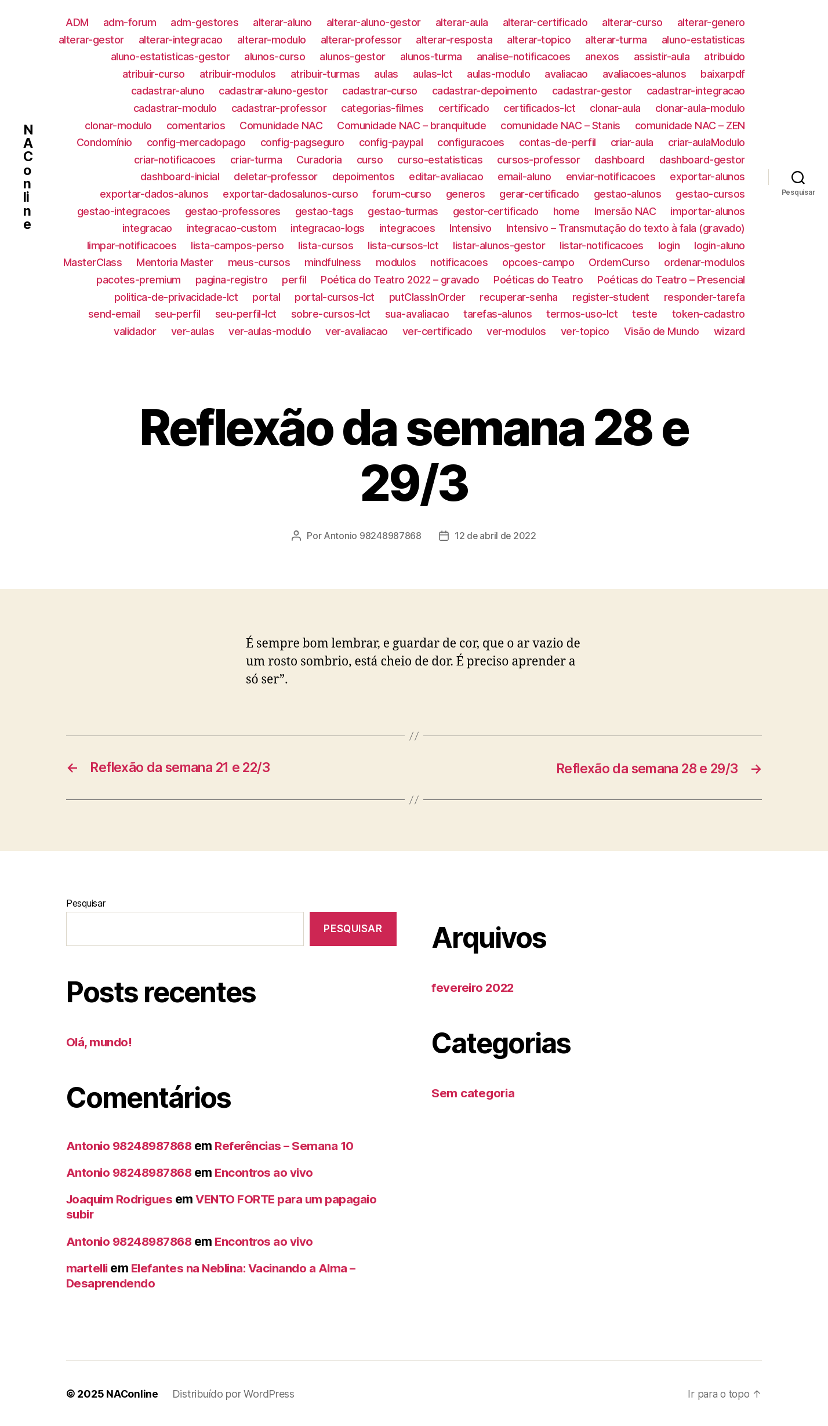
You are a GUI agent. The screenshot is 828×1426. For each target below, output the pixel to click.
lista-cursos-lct (403, 245)
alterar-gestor (91, 40)
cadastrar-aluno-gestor (273, 91)
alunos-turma (431, 56)
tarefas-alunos (497, 314)
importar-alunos (707, 211)
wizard (729, 331)
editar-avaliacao (446, 176)
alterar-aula (461, 22)
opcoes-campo (538, 262)
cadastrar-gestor (592, 91)
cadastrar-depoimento (485, 91)
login (669, 245)
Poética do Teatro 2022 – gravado (400, 280)
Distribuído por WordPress (234, 1393)
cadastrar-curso (379, 91)
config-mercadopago (196, 142)
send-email (114, 314)
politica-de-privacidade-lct (176, 297)
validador (135, 331)
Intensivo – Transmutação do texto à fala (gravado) (625, 228)
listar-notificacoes (602, 245)
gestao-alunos (628, 194)
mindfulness (332, 262)
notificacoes (459, 262)
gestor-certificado (496, 211)
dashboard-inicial (180, 176)
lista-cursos (325, 245)
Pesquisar (86, 903)
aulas (386, 74)
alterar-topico (539, 40)
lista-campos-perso (237, 245)
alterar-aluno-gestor (373, 22)
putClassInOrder (427, 297)
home (566, 211)
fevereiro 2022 (474, 987)
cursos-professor (538, 160)
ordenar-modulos (704, 262)
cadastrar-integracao (696, 91)
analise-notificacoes (524, 56)
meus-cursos (259, 262)
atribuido (724, 56)
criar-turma (256, 160)
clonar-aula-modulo (700, 108)
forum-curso (401, 194)
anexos (602, 56)
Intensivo (470, 228)
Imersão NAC (625, 211)
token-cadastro (708, 314)
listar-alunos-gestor (499, 245)
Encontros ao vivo (271, 1172)
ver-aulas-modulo (269, 331)
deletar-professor (276, 176)
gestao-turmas (403, 211)
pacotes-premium (138, 280)
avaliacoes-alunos (644, 74)
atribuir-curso (153, 74)
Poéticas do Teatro (538, 280)
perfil (294, 280)
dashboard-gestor (702, 160)
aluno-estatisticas (703, 40)
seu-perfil (178, 314)
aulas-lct (433, 74)
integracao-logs (327, 228)
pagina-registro (231, 280)
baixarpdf (722, 74)
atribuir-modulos (237, 74)
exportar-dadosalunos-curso (290, 194)
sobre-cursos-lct (331, 314)
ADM (77, 22)
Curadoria (319, 160)
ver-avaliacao (356, 331)
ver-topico (585, 331)
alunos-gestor (352, 56)
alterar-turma (616, 40)
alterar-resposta (454, 40)
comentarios (196, 125)
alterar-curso (632, 22)
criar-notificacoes (175, 160)
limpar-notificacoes (132, 245)
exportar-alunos (707, 176)
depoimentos (363, 176)
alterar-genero (711, 22)
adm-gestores (204, 22)
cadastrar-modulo (175, 108)
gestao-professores (233, 211)
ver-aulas (193, 331)
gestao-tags (324, 211)
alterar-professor (361, 40)
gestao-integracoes (123, 211)
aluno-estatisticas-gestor (170, 56)
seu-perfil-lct (246, 314)
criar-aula (632, 142)
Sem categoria (474, 1092)
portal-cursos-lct (335, 297)
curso (370, 160)
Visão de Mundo (661, 331)
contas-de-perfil (557, 142)
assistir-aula (662, 56)
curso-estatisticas (439, 160)
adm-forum (130, 22)
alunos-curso (274, 56)
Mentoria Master (174, 262)
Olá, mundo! (99, 1041)
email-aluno (524, 176)
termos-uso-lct (582, 314)
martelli (88, 1267)
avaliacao (566, 74)
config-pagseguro (302, 142)
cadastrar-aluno (168, 91)
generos (465, 194)
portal (266, 297)
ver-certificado (437, 331)
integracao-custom (232, 228)
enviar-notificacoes (611, 176)
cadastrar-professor (279, 108)
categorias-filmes (382, 108)
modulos (396, 262)
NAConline (28, 176)
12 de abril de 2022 (495, 535)
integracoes (407, 228)
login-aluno (719, 245)
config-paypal (391, 142)
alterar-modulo (271, 40)
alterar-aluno (282, 22)
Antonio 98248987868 (372, 535)
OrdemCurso (619, 262)
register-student (610, 297)
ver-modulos (516, 331)
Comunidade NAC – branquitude (411, 125)
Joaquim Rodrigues (122, 1198)
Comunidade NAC (280, 125)
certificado (463, 108)
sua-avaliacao (417, 314)
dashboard (619, 160)
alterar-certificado (545, 22)
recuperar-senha (519, 297)
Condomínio (104, 142)
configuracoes (470, 142)
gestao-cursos (710, 194)
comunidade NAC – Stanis (560, 125)
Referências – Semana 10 (291, 1145)
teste (645, 314)
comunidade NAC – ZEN (690, 125)
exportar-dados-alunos (154, 194)
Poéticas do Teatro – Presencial (671, 280)
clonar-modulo (118, 125)
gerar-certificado (539, 194)
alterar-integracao (181, 40)
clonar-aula (615, 108)
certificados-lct (539, 108)
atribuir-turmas (325, 74)
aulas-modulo (498, 74)
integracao (147, 228)
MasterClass (92, 262)
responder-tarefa (704, 297)
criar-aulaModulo (706, 142)
